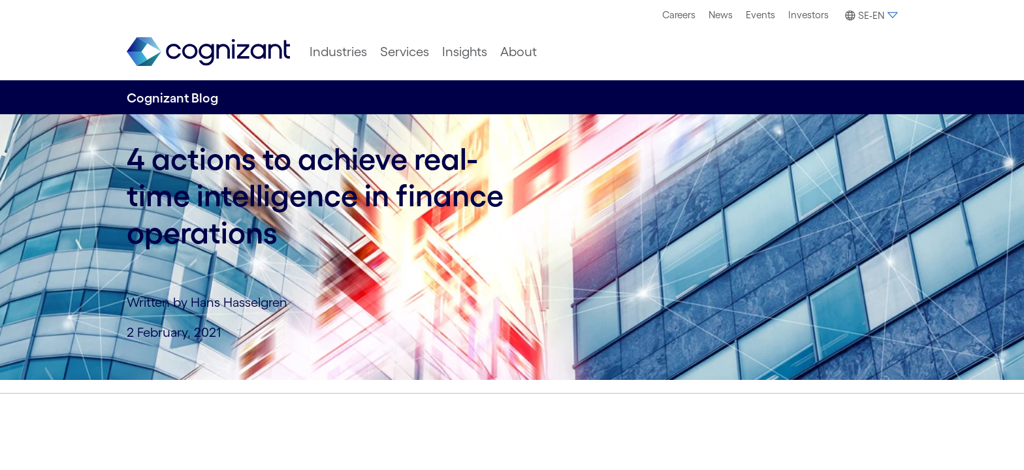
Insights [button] (464, 51)
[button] (869, 15)
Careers (679, 14)
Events (760, 14)
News (721, 14)
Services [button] (404, 51)
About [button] (518, 51)
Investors (808, 14)
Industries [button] (338, 51)
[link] (208, 52)
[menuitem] (679, 15)
